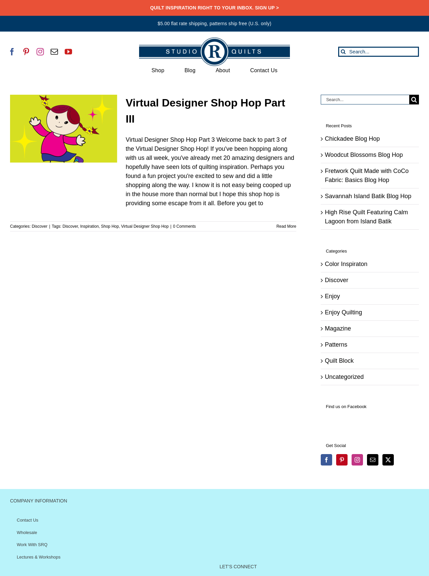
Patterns (336, 344)
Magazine (338, 328)
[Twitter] (388, 460)
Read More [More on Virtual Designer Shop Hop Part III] (286, 226)
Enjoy (332, 296)
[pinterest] (26, 51)
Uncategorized (344, 376)
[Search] (343, 52)
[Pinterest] (342, 460)
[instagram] (40, 51)
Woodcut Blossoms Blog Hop (364, 154)
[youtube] (68, 51)
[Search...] (378, 52)
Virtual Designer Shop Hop (145, 226)
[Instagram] (357, 460)
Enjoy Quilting (343, 312)
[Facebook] (326, 460)
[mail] (54, 51)
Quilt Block (339, 360)
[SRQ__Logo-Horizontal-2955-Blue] (214, 39)
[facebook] (12, 51)
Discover (40, 226)
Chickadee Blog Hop (352, 138)
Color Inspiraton (346, 264)
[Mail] (372, 460)
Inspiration (89, 226)
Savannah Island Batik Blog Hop (368, 196)
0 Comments (184, 226)
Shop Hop (110, 226)
